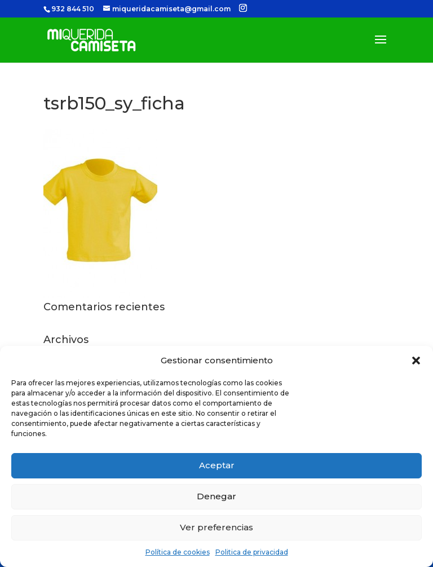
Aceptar (217, 465)
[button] (416, 360)
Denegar (216, 496)
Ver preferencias (216, 527)
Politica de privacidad (251, 552)
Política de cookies (177, 552)
